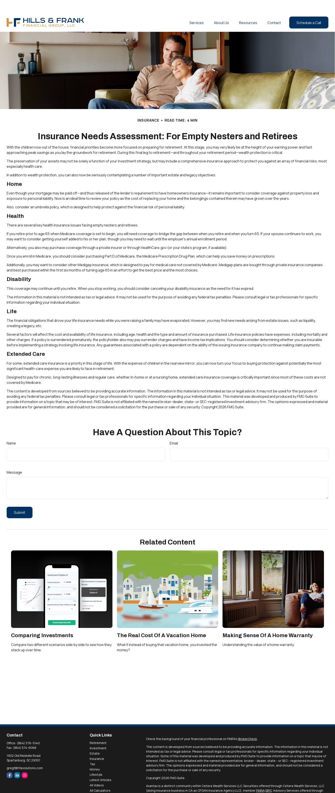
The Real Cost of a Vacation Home (161, 622)
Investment (98, 735)
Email (174, 430)
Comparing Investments (42, 622)
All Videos (97, 772)
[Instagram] (25, 762)
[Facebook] (10, 762)
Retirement (98, 729)
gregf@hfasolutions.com (25, 755)
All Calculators (100, 777)
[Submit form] (19, 499)
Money (95, 756)
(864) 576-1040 (28, 730)
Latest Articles (100, 767)
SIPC (269, 777)
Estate (95, 740)
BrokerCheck (247, 725)
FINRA (260, 777)
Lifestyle (96, 761)
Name (11, 430)
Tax (92, 751)
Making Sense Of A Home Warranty (268, 622)
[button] (197, 9)
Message (14, 459)
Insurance (97, 745)
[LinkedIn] (17, 762)
